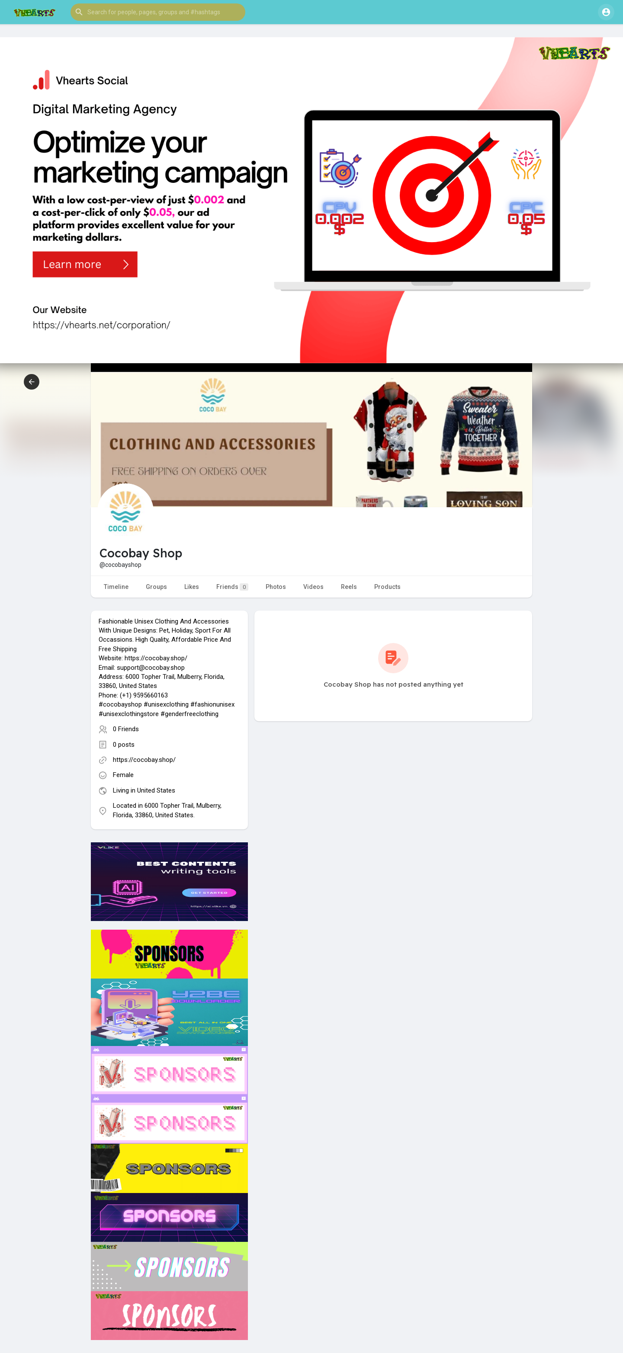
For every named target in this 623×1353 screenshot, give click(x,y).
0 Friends (126, 729)
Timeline (116, 586)
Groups (156, 586)
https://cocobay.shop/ (144, 760)
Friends (232, 587)
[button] (158, 12)
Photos (276, 586)
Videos (313, 586)
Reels (349, 586)
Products (387, 586)
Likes (191, 586)
